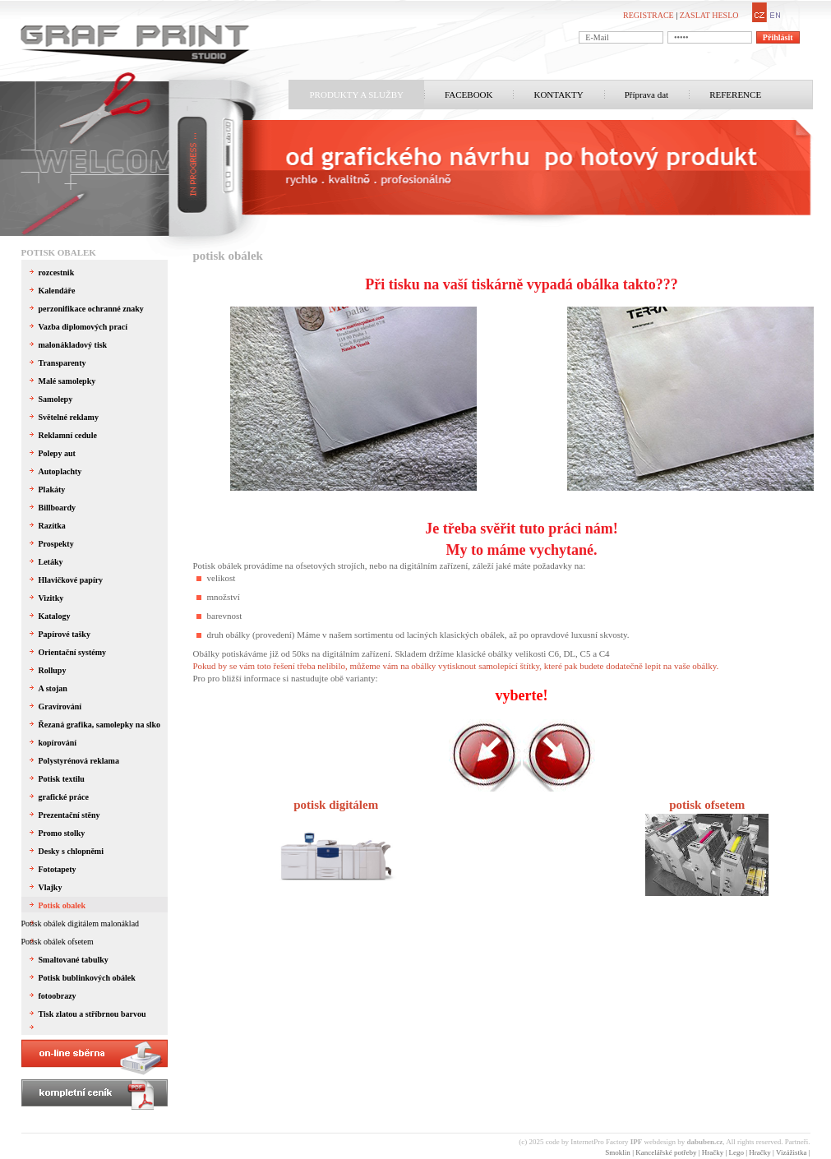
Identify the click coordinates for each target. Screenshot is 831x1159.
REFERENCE (735, 94)
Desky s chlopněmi (71, 851)
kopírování (58, 742)
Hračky (713, 1152)
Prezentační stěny (69, 815)
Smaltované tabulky (73, 959)
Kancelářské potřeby (665, 1152)
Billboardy (57, 507)
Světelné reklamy (69, 417)
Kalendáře (57, 290)
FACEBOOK (468, 94)
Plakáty (52, 489)
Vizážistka (791, 1152)
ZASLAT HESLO (709, 15)
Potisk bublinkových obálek (87, 977)
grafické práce (64, 796)
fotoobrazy (57, 995)
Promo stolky (62, 833)
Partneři (797, 1142)
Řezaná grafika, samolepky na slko (100, 724)
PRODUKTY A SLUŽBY (357, 94)
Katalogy (55, 616)
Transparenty (62, 362)
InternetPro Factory (606, 1142)
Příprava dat (646, 94)
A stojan (53, 688)
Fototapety (57, 869)
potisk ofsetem (707, 804)
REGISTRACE (648, 15)
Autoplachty (60, 471)
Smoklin (617, 1152)
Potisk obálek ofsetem (57, 941)
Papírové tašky (64, 634)
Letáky (51, 561)
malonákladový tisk (73, 344)
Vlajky (50, 887)
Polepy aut (57, 453)
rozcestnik (57, 272)
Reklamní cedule (68, 435)
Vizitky (51, 598)
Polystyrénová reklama (79, 760)
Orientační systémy (73, 652)
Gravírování (60, 706)
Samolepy (56, 399)
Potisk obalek (58, 252)
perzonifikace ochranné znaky (91, 308)
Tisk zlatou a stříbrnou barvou (92, 1013)
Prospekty (56, 543)
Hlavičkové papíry (71, 579)
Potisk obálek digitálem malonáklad (80, 923)
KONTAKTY (558, 94)
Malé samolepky (67, 381)
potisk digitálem (335, 804)
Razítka (52, 525)
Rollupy (53, 670)
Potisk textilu (62, 778)
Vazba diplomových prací (83, 326)
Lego (737, 1152)
